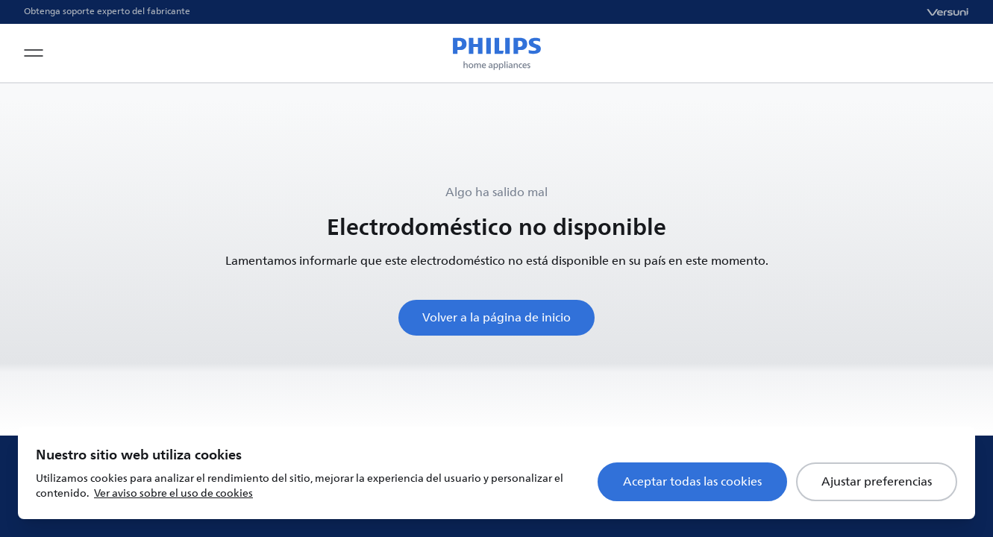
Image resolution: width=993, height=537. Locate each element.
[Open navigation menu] (33, 53)
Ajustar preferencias (876, 482)
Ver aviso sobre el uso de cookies (173, 493)
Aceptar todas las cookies (692, 482)
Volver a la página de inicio (496, 317)
